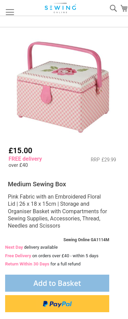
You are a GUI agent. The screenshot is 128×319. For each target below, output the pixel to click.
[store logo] (61, 8)
